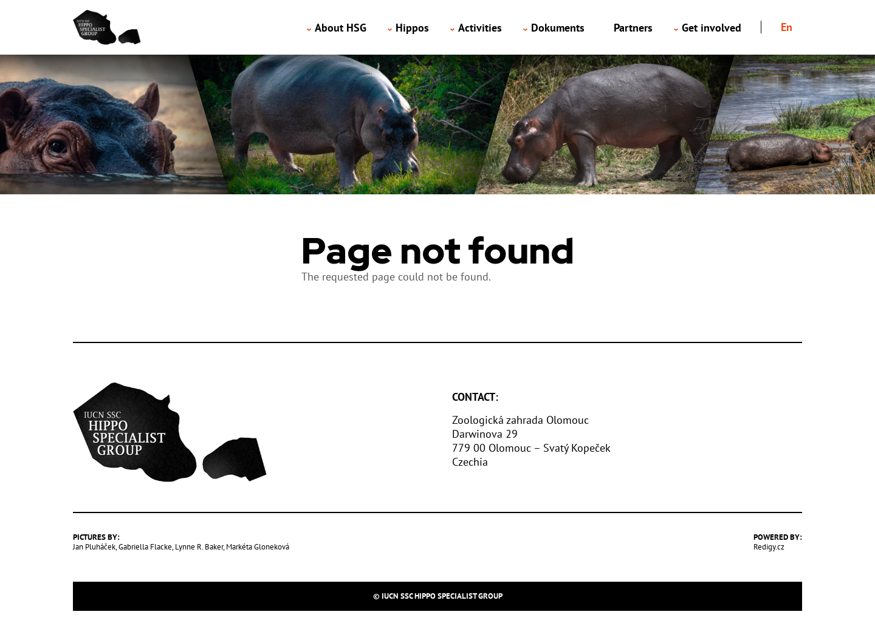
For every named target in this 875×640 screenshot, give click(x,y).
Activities (480, 28)
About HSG (340, 28)
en (786, 27)
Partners (633, 28)
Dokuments (558, 28)
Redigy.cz (768, 547)
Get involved (711, 28)
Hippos (412, 28)
